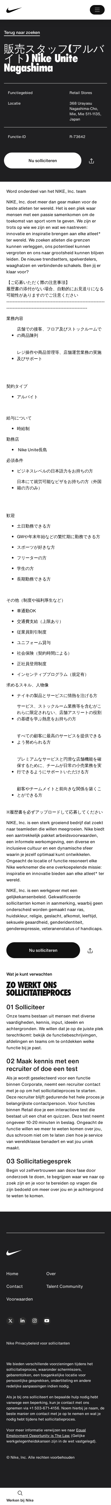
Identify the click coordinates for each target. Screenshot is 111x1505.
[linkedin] (22, 1321)
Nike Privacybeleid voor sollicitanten (38, 1343)
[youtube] (47, 1321)
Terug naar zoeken (22, 32)
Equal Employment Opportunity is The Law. (46, 1432)
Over (51, 1273)
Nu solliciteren (43, 160)
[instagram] (35, 1321)
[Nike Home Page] (26, 10)
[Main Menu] (97, 10)
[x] (10, 1321)
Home (12, 1273)
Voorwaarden (19, 1299)
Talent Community (64, 1286)
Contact (14, 1286)
